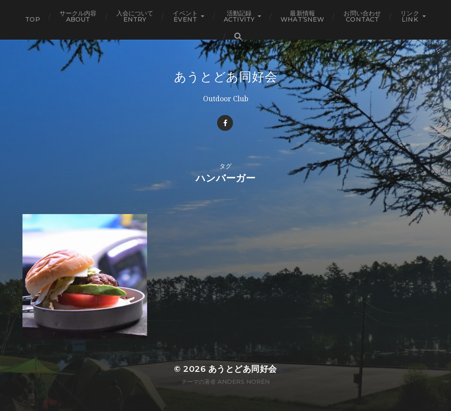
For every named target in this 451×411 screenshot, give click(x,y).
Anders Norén (244, 381)
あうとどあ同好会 (225, 76)
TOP (32, 19)
